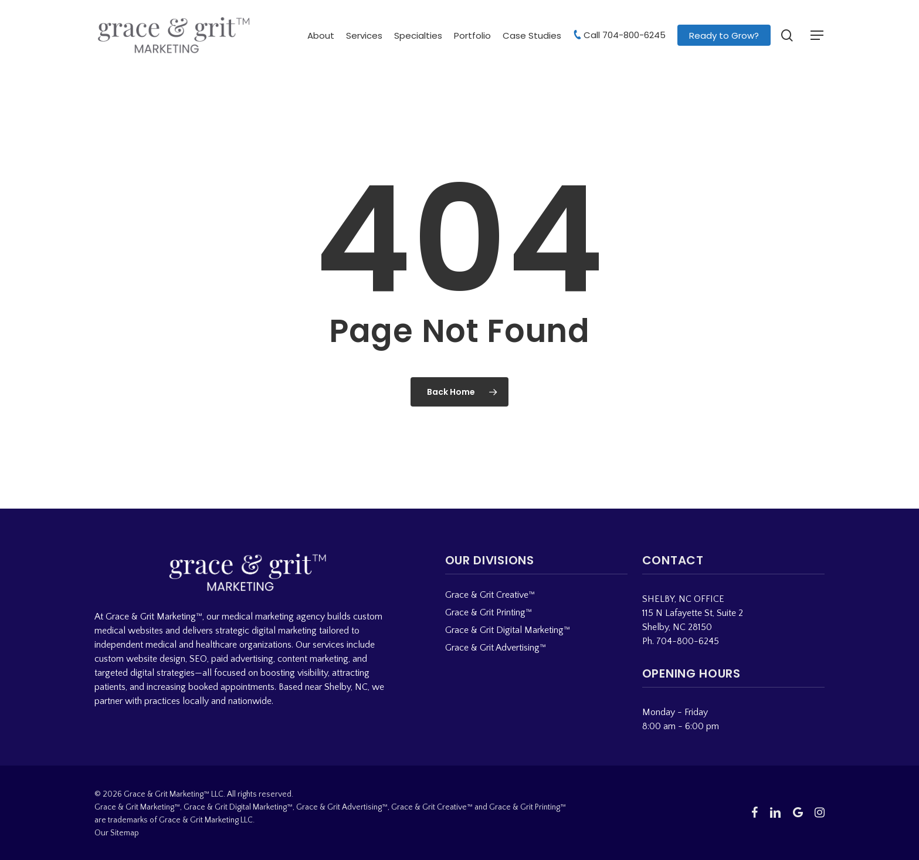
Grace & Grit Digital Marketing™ (507, 630)
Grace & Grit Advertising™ (495, 647)
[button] (818, 35)
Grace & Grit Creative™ (490, 595)
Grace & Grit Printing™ (488, 612)
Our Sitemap (116, 833)
